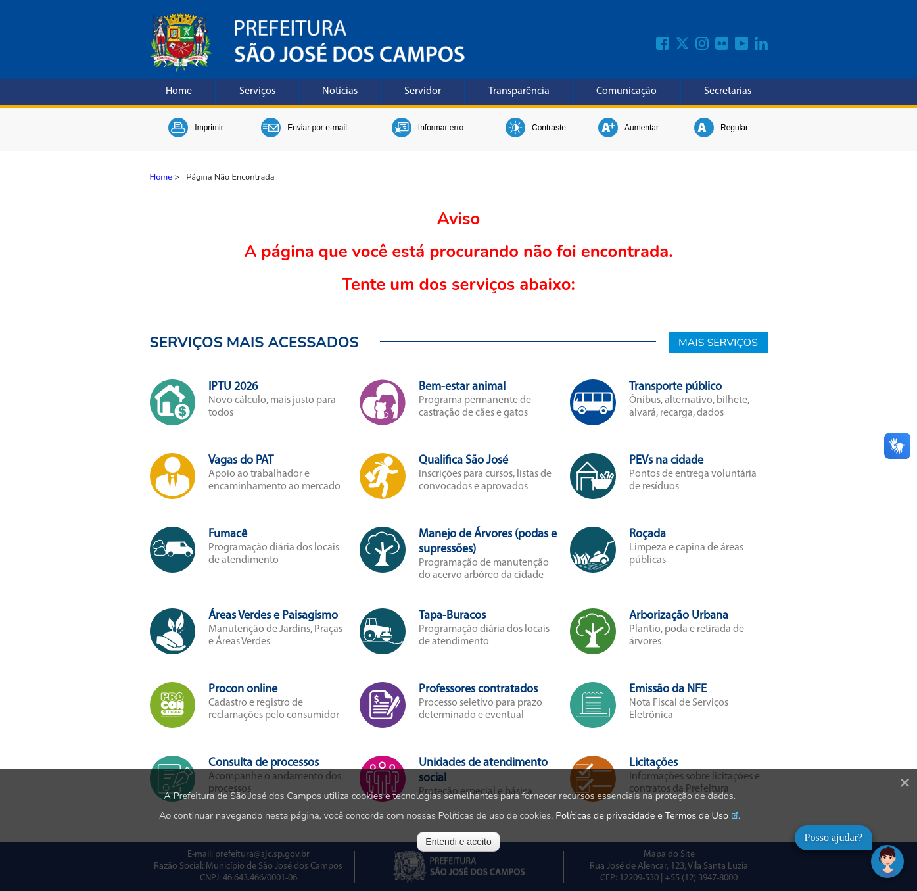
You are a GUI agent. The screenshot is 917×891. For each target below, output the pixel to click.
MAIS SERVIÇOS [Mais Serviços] (718, 342)
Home (179, 91)
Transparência (519, 91)
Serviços (257, 91)
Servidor (422, 91)
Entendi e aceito (458, 841)
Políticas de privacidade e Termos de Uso (641, 815)
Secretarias (727, 91)
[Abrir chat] (887, 861)
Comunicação (626, 91)
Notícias (340, 91)
